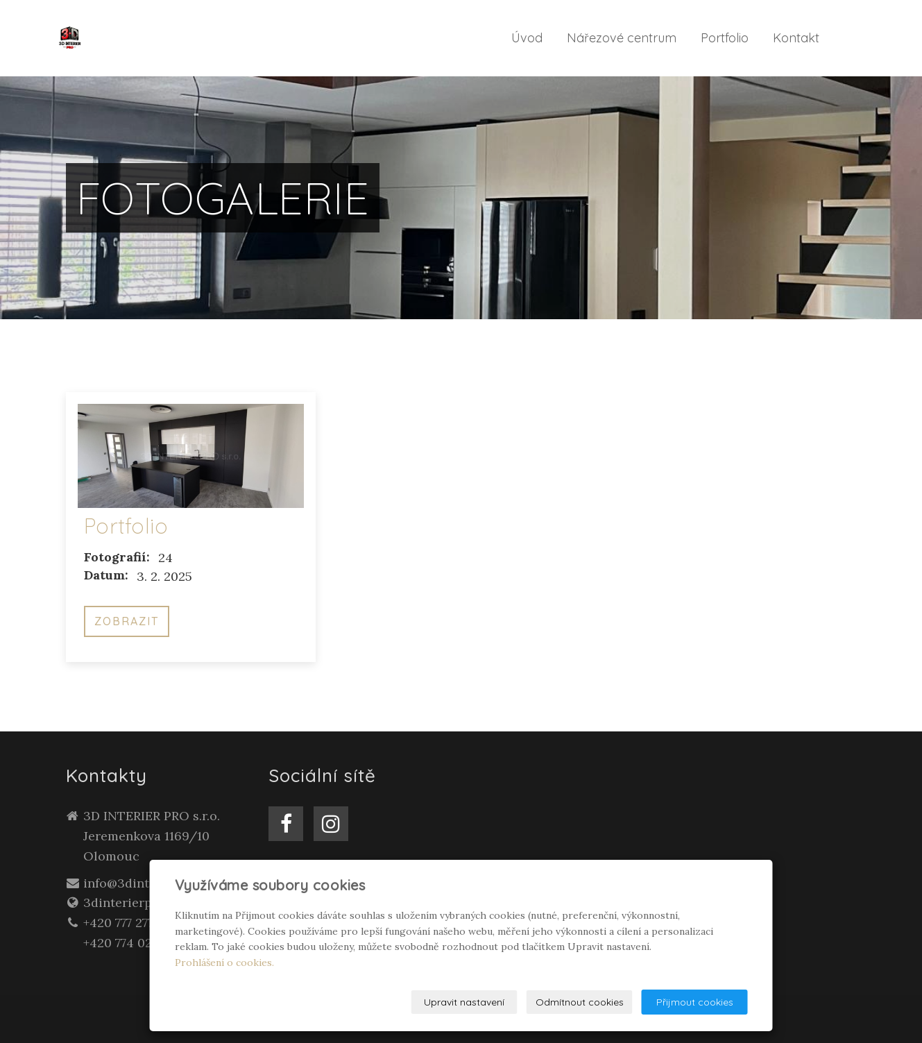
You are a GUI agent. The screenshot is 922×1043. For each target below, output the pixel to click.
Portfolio (725, 38)
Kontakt (796, 38)
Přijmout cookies (694, 1002)
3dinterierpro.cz (132, 902)
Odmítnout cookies (580, 1002)
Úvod (527, 38)
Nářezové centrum (621, 38)
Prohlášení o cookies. (224, 962)
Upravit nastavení (464, 1002)
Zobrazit (126, 621)
